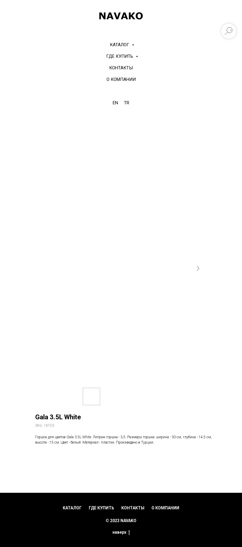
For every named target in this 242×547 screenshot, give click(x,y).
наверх (121, 532)
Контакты (121, 68)
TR (126, 102)
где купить (101, 508)
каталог (72, 508)
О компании (121, 79)
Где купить (120, 56)
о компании (165, 508)
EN (115, 102)
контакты (132, 508)
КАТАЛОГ (120, 44)
